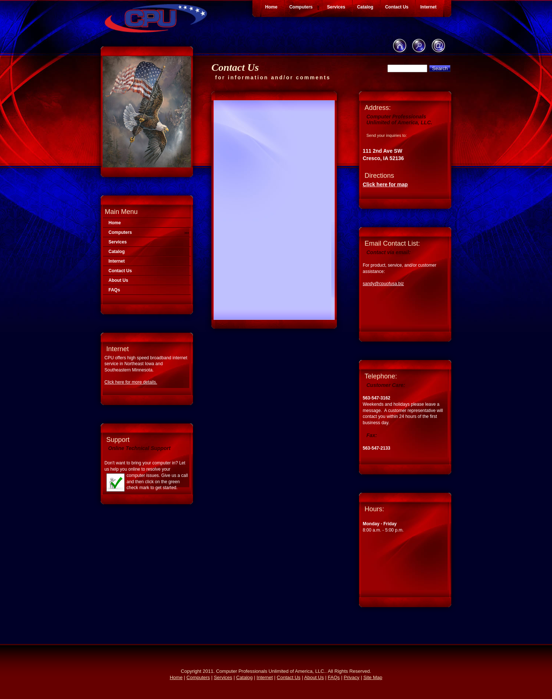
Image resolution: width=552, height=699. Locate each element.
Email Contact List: (392, 243)
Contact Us (120, 270)
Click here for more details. (130, 382)
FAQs (114, 290)
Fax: (371, 435)
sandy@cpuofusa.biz (383, 283)
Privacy (351, 677)
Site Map (372, 677)
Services (117, 242)
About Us (118, 280)
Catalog (116, 251)
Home (114, 222)
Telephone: (381, 376)
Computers (148, 232)
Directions (379, 175)
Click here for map (385, 184)
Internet (116, 261)
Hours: (374, 509)
